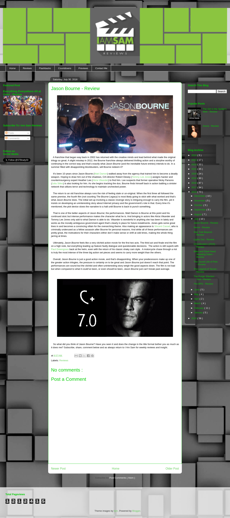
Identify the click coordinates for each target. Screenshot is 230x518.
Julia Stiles (57, 183)
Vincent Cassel (162, 226)
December (200, 196)
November (200, 200)
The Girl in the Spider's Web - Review (215, 110)
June (197, 289)
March (198, 303)
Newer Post (58, 468)
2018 (194, 183)
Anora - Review (211, 126)
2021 (194, 169)
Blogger (136, 511)
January (198, 312)
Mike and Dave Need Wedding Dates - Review (205, 254)
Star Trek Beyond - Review (203, 233)
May (196, 294)
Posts (9, 133)
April (197, 298)
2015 (194, 318)
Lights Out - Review (204, 239)
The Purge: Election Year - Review (204, 278)
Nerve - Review (202, 227)
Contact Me (101, 68)
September (200, 209)
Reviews (27, 68)
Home (12, 68)
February (199, 308)
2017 (194, 187)
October (198, 205)
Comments (12, 138)
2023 (194, 160)
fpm (116, 511)
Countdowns (64, 68)
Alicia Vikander (100, 180)
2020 (194, 173)
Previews (83, 68)
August (198, 214)
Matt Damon (100, 173)
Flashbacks (45, 68)
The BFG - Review (203, 283)
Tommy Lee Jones (141, 177)
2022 (194, 164)
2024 (194, 155)
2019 (194, 178)
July (196, 219)
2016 (194, 192)
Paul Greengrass (60, 249)
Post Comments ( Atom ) (122, 477)
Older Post (172, 468)
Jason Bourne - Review (206, 222)
